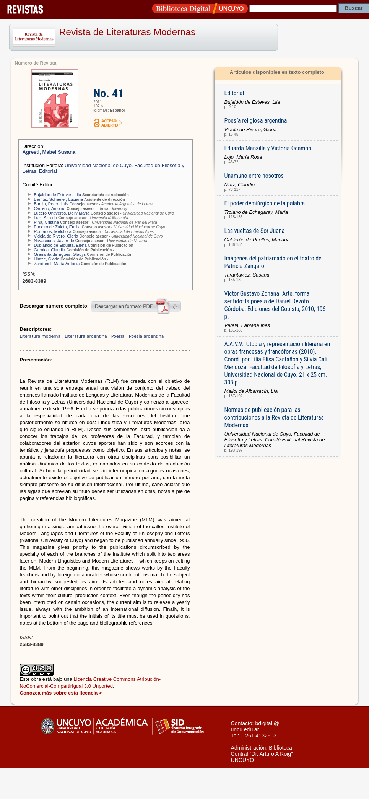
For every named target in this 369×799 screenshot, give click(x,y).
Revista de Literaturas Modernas (127, 32)
